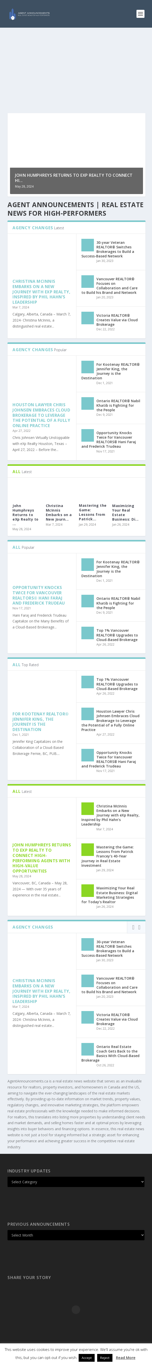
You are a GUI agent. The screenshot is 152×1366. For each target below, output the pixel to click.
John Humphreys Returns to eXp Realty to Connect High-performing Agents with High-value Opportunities (42, 858)
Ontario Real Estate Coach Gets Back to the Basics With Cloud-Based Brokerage (110, 1053)
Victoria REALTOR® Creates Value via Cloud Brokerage (117, 320)
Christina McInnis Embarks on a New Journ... (59, 512)
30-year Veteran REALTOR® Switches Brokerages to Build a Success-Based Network (107, 249)
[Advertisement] (76, 65)
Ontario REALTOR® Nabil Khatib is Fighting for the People (118, 405)
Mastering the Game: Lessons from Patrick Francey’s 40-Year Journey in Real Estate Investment (107, 856)
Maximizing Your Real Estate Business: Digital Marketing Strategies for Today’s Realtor (109, 895)
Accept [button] (87, 1357)
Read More (125, 1357)
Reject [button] (104, 1357)
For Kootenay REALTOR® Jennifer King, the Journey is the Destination (110, 371)
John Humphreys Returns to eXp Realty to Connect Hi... (74, 177)
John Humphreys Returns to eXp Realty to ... (26, 514)
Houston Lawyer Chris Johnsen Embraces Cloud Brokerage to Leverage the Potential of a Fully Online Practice (41, 415)
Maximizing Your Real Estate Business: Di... (125, 512)
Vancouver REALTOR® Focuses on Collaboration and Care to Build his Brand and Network (109, 286)
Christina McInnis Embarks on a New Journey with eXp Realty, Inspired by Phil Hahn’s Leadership (41, 292)
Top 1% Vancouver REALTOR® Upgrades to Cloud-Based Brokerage (117, 635)
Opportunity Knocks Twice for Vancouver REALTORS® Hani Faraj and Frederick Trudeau (108, 439)
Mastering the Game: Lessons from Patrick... (93, 512)
